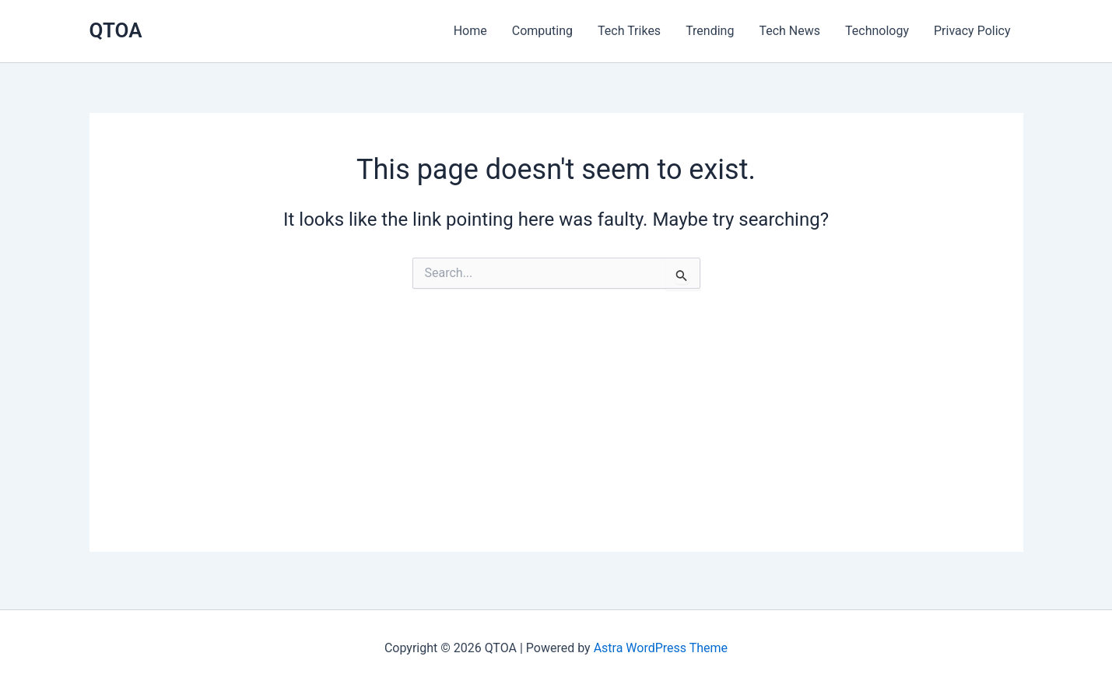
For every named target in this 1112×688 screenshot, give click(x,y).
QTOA (115, 30)
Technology (877, 30)
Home (470, 30)
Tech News (789, 30)
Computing (542, 30)
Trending (710, 30)
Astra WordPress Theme (661, 648)
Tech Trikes (629, 30)
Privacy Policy (972, 30)
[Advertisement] (556, 443)
